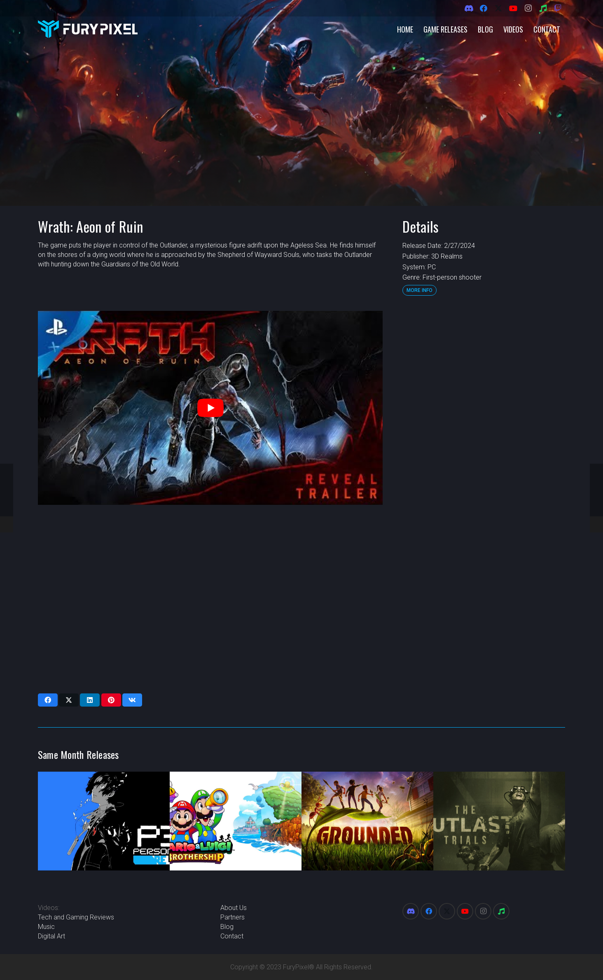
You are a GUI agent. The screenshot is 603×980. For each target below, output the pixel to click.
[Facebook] (483, 8)
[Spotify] (542, 8)
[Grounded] (367, 821)
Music (46, 927)
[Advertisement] (483, 434)
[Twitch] (557, 8)
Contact (231, 936)
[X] (498, 8)
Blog (227, 927)
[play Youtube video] (210, 408)
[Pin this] (111, 700)
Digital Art (51, 936)
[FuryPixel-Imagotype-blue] (88, 29)
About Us (233, 908)
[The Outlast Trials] (499, 821)
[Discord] (468, 8)
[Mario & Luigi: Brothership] (236, 821)
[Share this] (48, 700)
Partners (232, 917)
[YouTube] (513, 8)
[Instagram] (528, 8)
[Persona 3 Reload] (104, 821)
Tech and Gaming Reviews (76, 917)
